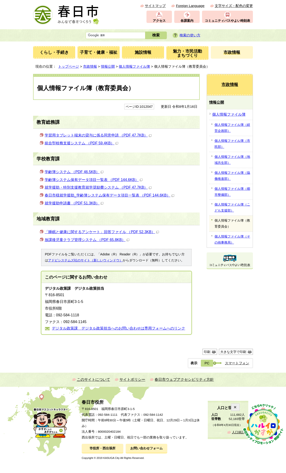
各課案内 (186, 20)
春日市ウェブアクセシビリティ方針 (184, 379)
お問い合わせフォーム (146, 448)
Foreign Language (190, 6)
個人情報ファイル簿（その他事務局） (232, 239)
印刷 (207, 352)
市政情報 (90, 66)
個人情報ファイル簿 (134, 66)
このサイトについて (93, 379)
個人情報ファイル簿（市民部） (232, 144)
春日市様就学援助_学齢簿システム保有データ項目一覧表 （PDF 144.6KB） (109, 195)
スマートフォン (237, 363)
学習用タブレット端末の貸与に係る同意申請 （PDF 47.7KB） (98, 135)
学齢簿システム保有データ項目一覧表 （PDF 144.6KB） (94, 180)
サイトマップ (155, 6)
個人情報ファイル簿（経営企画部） (232, 128)
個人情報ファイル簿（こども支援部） (232, 207)
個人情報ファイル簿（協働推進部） (232, 176)
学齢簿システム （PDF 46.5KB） (74, 172)
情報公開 (108, 66)
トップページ (68, 66)
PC (207, 363)
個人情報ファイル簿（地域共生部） (232, 160)
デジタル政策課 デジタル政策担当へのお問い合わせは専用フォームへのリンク (118, 328)
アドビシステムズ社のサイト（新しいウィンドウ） (85, 260)
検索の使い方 (190, 35)
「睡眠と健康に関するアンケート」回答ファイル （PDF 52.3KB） (102, 232)
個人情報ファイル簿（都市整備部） (232, 192)
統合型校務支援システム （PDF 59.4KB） (81, 143)
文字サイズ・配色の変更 (234, 6)
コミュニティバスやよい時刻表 (227, 20)
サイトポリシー (132, 379)
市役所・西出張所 (102, 448)
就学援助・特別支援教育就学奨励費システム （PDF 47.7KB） (98, 187)
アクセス (159, 20)
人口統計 (238, 432)
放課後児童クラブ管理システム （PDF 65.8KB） (87, 240)
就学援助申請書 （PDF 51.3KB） (74, 203)
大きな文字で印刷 (233, 352)
